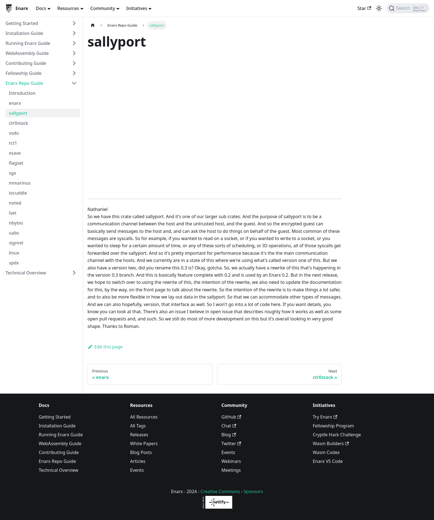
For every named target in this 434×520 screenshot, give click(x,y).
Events (137, 470)
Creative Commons (220, 491)
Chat (228, 426)
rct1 (13, 143)
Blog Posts (141, 452)
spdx (14, 263)
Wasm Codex (326, 452)
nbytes (16, 223)
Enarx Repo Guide (24, 83)
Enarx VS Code (328, 461)
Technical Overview (26, 273)
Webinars (231, 461)
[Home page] (92, 25)
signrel (16, 243)
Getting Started (22, 23)
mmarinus (19, 183)
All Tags (138, 426)
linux (14, 253)
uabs (14, 233)
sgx (12, 173)
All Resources (144, 417)
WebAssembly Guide (27, 53)
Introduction (22, 93)
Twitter (231, 443)
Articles (137, 461)
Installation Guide (24, 33)
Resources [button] (68, 8)
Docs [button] (41, 8)
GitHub (231, 417)
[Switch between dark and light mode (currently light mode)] (378, 8)
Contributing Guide (26, 63)
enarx (15, 103)
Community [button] (102, 8)
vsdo (14, 133)
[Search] (408, 8)
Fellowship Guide (24, 73)
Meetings (231, 470)
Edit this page (105, 347)
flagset (16, 163)
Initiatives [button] (136, 8)
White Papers (144, 443)
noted (15, 203)
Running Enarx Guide (28, 43)
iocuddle (18, 193)
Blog (228, 435)
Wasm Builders (331, 443)
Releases (139, 435)
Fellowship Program (333, 426)
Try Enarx (325, 417)
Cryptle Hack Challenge (337, 435)
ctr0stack (18, 123)
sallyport (18, 113)
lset (12, 213)
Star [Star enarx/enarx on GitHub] (364, 8)
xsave (15, 153)
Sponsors (253, 491)
